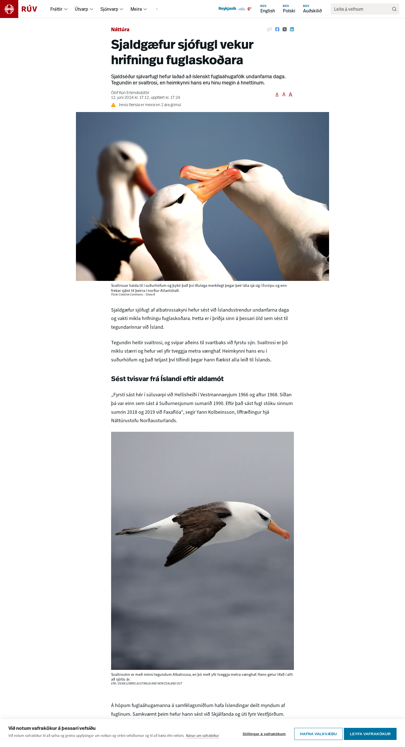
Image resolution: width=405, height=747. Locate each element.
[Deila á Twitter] (285, 29)
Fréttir (56, 9)
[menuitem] (66, 9)
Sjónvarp (109, 9)
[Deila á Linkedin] (292, 29)
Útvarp (81, 9)
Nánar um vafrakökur (202, 736)
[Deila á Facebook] (277, 29)
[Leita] (394, 9)
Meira (136, 9)
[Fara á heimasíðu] (23, 9)
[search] (362, 9)
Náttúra (120, 30)
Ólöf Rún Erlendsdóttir (130, 93)
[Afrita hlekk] (269, 29)
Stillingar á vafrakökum (262, 734)
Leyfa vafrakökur (370, 734)
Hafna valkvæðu (316, 734)
